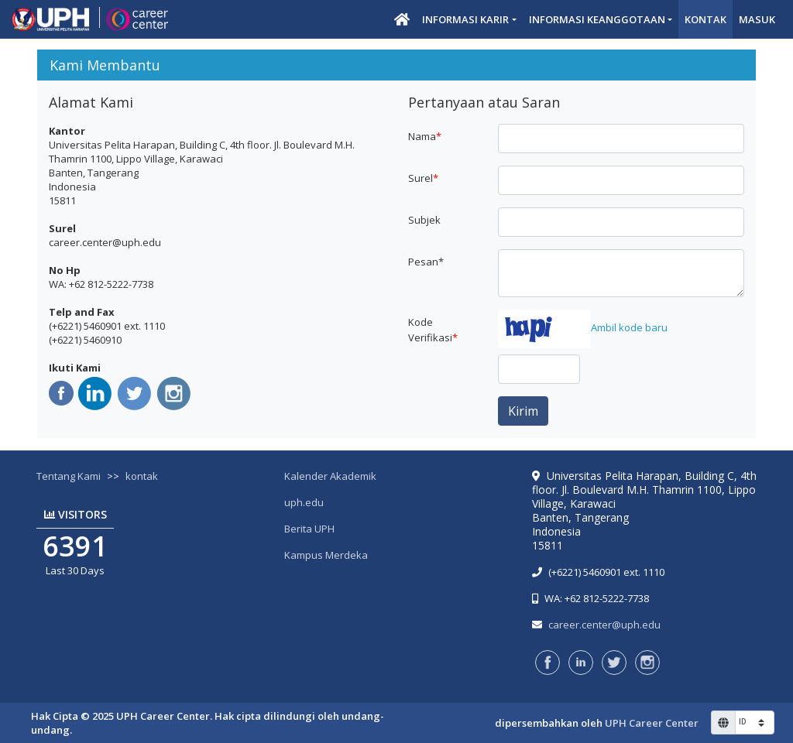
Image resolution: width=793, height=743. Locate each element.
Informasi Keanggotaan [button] (597, 19)
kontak (141, 476)
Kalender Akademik (330, 476)
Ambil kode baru (629, 327)
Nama (424, 136)
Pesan (426, 262)
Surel (423, 178)
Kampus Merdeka (326, 555)
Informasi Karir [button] (465, 19)
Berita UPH (309, 529)
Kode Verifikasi (433, 329)
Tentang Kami (68, 476)
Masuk (757, 19)
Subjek (424, 220)
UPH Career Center (652, 723)
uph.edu (304, 502)
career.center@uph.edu (604, 625)
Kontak (705, 19)
